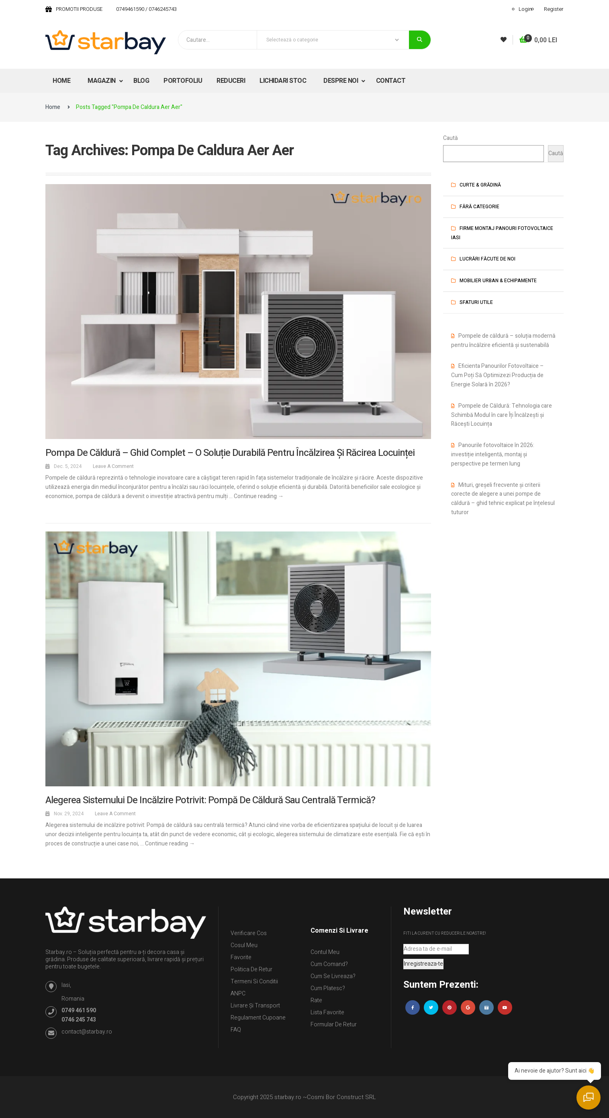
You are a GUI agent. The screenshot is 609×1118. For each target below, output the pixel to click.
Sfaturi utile (476, 302)
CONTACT (391, 81)
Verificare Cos (249, 933)
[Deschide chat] (589, 1098)
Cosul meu (244, 945)
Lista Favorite (327, 1012)
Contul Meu (325, 952)
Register (554, 9)
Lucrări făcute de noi (487, 259)
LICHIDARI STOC (283, 81)
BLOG (141, 81)
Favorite (241, 957)
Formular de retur (334, 1024)
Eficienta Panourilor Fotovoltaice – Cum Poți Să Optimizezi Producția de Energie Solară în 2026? (497, 375)
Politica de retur (251, 969)
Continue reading (259, 496)
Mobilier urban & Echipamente (498, 280)
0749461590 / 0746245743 (146, 9)
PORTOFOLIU (182, 81)
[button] (538, 40)
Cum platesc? (328, 988)
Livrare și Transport (255, 1005)
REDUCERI (231, 81)
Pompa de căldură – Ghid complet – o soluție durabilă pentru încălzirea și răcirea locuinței (230, 453)
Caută (450, 138)
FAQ (236, 1030)
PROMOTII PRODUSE (79, 9)
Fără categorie (479, 206)
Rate (316, 1000)
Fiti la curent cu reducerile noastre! (444, 933)
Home (52, 107)
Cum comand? (329, 964)
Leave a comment (113, 466)
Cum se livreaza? (333, 976)
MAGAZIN (102, 81)
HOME (61, 81)
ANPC (238, 993)
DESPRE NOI (341, 81)
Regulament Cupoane (258, 1017)
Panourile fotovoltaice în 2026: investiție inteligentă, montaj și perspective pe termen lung (492, 454)
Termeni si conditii (254, 981)
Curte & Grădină (480, 185)
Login (525, 9)
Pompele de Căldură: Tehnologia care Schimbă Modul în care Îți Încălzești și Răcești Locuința (501, 415)
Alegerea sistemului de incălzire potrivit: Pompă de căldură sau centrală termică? (210, 800)
